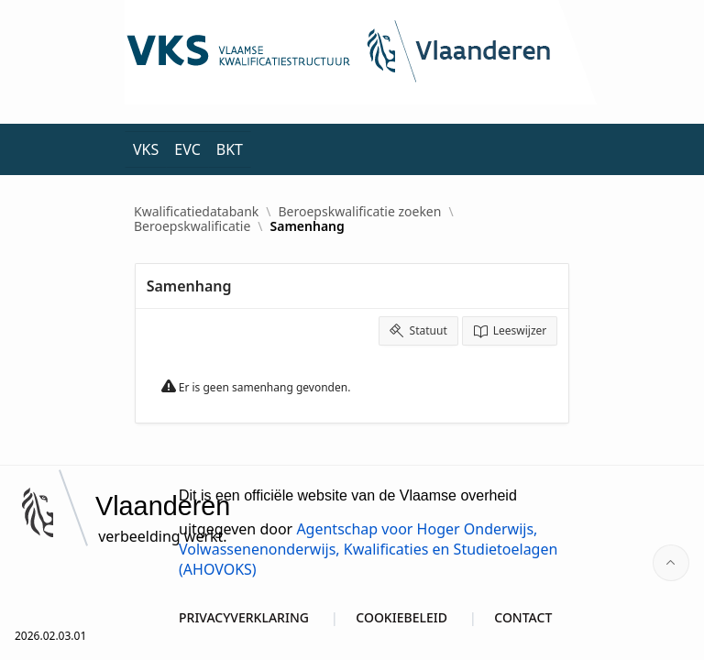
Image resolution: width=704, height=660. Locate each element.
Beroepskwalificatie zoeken (360, 211)
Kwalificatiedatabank (196, 211)
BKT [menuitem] (229, 149)
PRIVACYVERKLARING (244, 617)
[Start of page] (671, 562)
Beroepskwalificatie (192, 226)
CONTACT (523, 617)
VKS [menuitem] (146, 149)
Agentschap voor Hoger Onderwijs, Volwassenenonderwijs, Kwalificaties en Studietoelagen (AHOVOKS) (368, 549)
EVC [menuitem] (187, 149)
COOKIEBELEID (401, 617)
